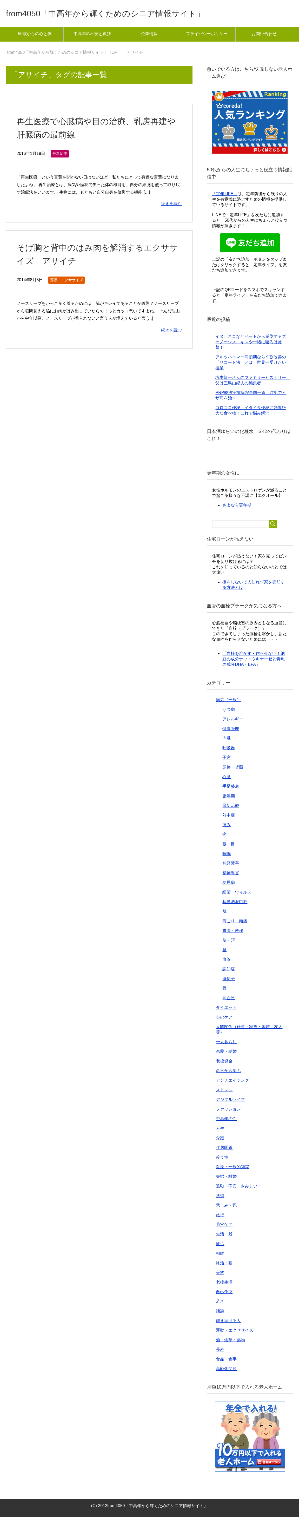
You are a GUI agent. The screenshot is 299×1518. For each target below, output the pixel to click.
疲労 (220, 1245)
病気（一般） (228, 701)
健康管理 (230, 730)
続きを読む (171, 205)
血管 (226, 960)
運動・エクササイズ (66, 281)
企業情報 (149, 35)
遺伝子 (228, 980)
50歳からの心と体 (35, 35)
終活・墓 (224, 1264)
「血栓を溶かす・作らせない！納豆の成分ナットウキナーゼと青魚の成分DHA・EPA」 (253, 660)
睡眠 (226, 855)
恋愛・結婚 (226, 1052)
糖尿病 (228, 884)
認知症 (228, 970)
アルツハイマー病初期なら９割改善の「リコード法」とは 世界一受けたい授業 (250, 363)
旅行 (220, 1216)
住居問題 (224, 1149)
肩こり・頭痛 (234, 922)
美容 (220, 1274)
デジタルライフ (230, 1101)
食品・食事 (226, 1360)
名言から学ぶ (228, 1072)
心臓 (226, 778)
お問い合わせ (264, 35)
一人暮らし (226, 1043)
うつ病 (228, 710)
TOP (62, 53)
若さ (220, 1302)
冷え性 (222, 1158)
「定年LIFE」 (224, 195)
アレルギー (232, 720)
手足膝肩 (230, 787)
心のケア (224, 1018)
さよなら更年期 (236, 506)
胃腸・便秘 (232, 932)
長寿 (220, 1351)
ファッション (228, 1110)
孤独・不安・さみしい (236, 1187)
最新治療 (59, 155)
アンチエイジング (232, 1081)
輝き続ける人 (228, 1322)
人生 (220, 1129)
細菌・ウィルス (236, 893)
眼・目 (228, 845)
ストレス (224, 1091)
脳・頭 (228, 941)
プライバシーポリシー (207, 35)
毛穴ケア (224, 1226)
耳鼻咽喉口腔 (234, 903)
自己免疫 (224, 1293)
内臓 (226, 739)
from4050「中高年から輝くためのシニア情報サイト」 (121, 14)
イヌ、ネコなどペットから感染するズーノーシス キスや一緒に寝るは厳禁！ (250, 343)
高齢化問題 (226, 1370)
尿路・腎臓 (232, 768)
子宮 (226, 759)
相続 (220, 1254)
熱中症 (228, 816)
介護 (220, 1139)
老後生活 (224, 1283)
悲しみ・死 (226, 1206)
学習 (220, 1197)
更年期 (228, 797)
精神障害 (230, 874)
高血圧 (228, 999)
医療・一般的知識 (232, 1168)
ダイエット (226, 1009)
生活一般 (224, 1235)
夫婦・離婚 (226, 1177)
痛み (226, 826)
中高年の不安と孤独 (92, 35)
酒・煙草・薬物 (230, 1341)
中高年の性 (226, 1120)
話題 (220, 1312)
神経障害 (230, 864)
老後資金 (224, 1062)
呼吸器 (228, 749)
